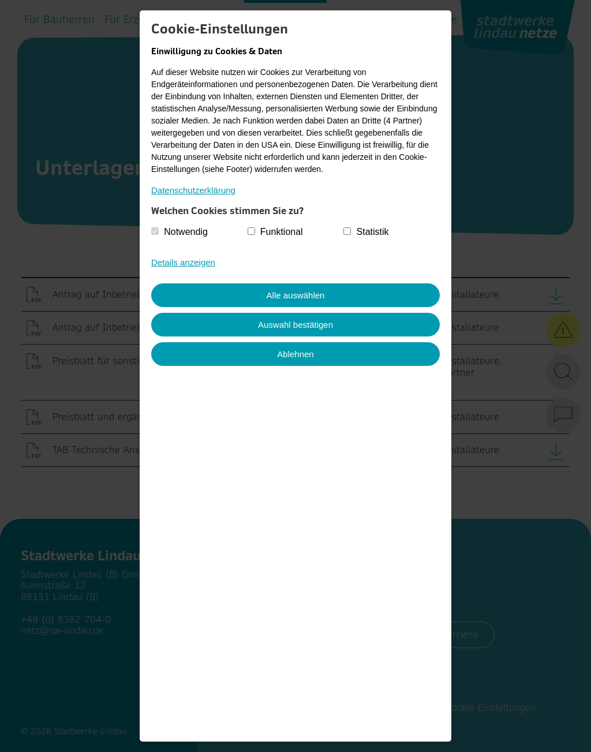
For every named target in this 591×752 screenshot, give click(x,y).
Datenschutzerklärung (193, 190)
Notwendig (186, 232)
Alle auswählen (296, 295)
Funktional (281, 232)
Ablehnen (295, 354)
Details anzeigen (183, 262)
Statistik (373, 232)
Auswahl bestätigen (295, 325)
